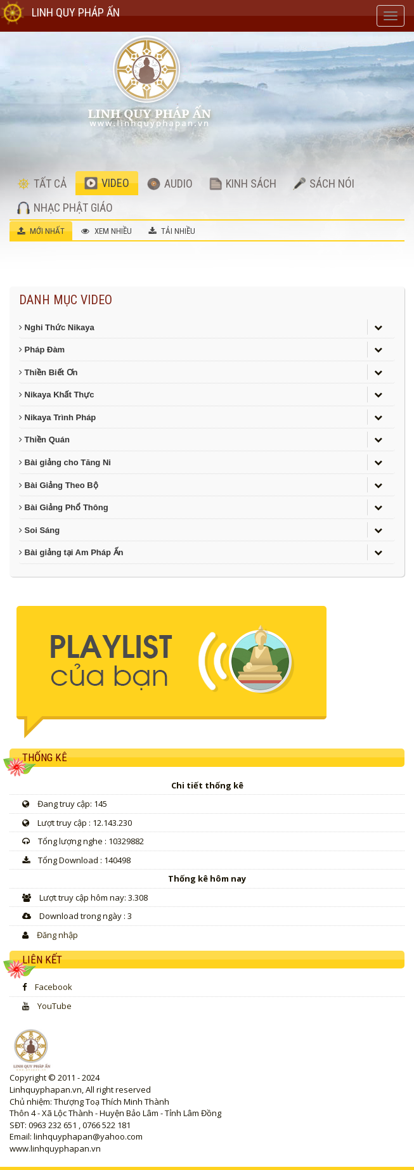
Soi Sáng (39, 530)
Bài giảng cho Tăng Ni (65, 462)
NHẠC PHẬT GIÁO (65, 207)
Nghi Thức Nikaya (56, 327)
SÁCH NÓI (323, 183)
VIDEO (106, 183)
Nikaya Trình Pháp (57, 417)
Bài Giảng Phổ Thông (63, 507)
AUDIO (170, 183)
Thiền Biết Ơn (48, 372)
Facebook (53, 987)
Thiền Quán (44, 439)
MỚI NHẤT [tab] (41, 231)
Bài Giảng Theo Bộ (58, 485)
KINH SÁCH (242, 183)
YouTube (54, 1006)
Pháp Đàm (42, 349)
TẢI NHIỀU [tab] (171, 231)
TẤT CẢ (42, 183)
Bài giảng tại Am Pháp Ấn (71, 552)
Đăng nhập (57, 935)
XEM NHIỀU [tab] (106, 231)
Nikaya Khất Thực (56, 394)
